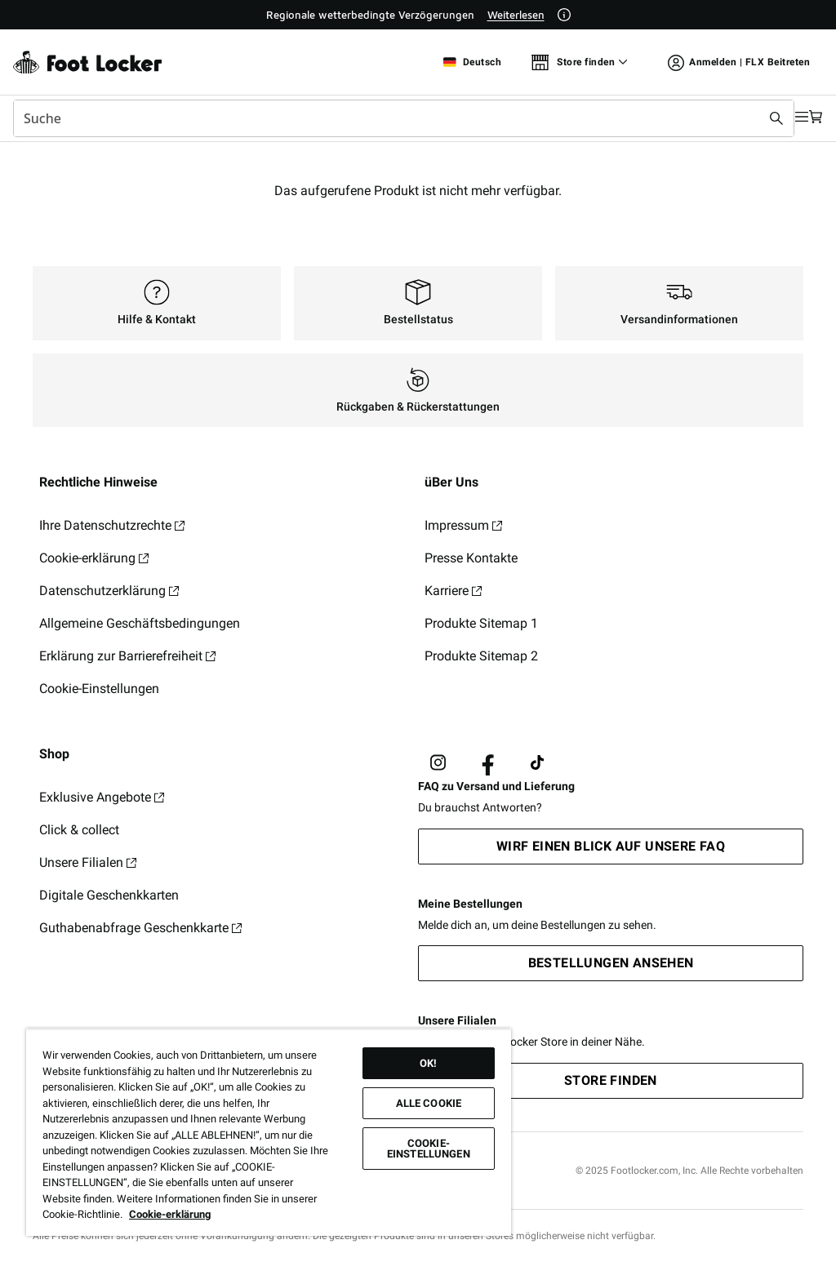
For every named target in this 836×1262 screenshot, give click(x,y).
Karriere (453, 590)
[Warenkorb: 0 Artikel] (810, 117)
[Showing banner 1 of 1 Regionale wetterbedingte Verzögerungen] (418, 14)
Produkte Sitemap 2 (481, 656)
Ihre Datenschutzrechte (112, 525)
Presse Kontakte (471, 558)
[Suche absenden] (740, 118)
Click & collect (79, 830)
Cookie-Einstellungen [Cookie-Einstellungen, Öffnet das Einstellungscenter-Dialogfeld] (428, 1148)
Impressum (463, 525)
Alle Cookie (428, 1103)
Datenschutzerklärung (109, 590)
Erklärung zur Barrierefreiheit (127, 656)
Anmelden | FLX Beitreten (739, 65)
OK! (428, 1063)
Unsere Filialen (87, 862)
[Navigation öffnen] (777, 117)
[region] (268, 1132)
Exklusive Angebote (101, 797)
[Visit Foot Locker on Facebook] (488, 763)
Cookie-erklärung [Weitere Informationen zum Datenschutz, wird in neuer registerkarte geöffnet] (170, 1214)
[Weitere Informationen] (564, 14)
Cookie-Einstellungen (99, 688)
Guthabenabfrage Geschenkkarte (140, 927)
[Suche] (385, 118)
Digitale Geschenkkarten (109, 895)
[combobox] (385, 118)
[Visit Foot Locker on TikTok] (538, 763)
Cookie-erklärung (94, 558)
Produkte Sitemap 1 (481, 623)
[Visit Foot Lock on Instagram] (438, 763)
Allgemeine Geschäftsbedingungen (139, 623)
